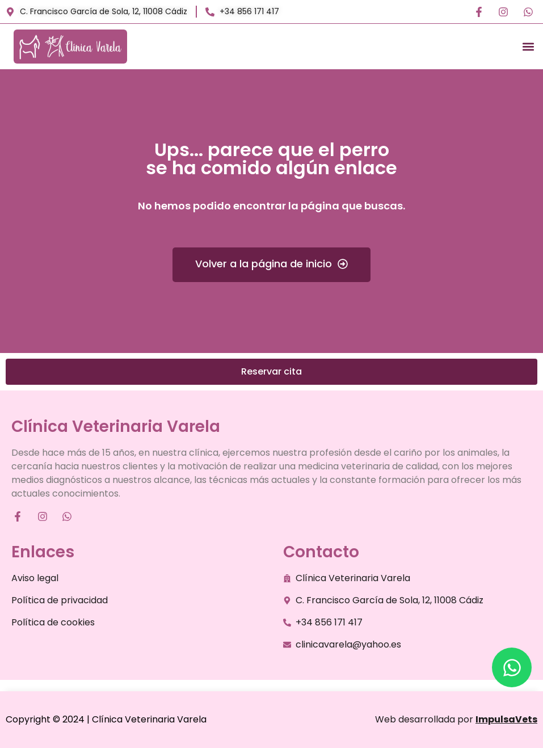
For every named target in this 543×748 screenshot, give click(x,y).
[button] (528, 46)
